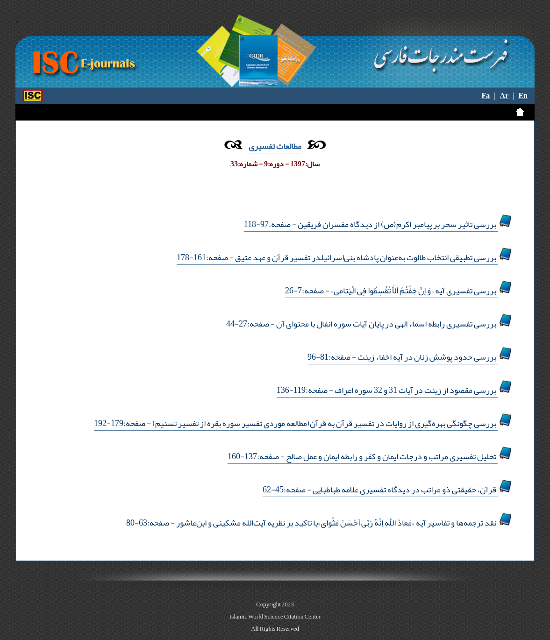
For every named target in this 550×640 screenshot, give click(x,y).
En (523, 95)
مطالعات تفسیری (275, 146)
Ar (504, 95)
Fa (486, 95)
